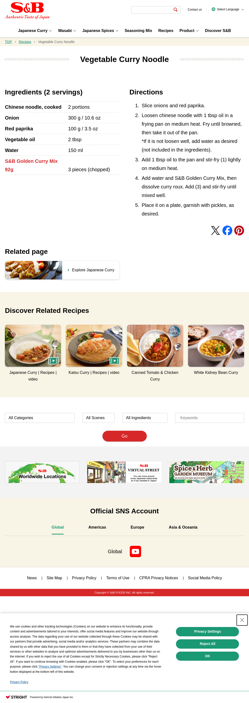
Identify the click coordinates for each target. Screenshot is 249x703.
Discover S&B (218, 31)
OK (207, 656)
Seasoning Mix (138, 31)
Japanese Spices (98, 31)
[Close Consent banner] (242, 620)
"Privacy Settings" (50, 666)
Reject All (207, 644)
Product (186, 31)
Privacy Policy (19, 682)
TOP (8, 42)
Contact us (195, 9)
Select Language (228, 9)
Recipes (165, 31)
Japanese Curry (32, 31)
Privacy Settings (207, 631)
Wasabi (65, 31)
